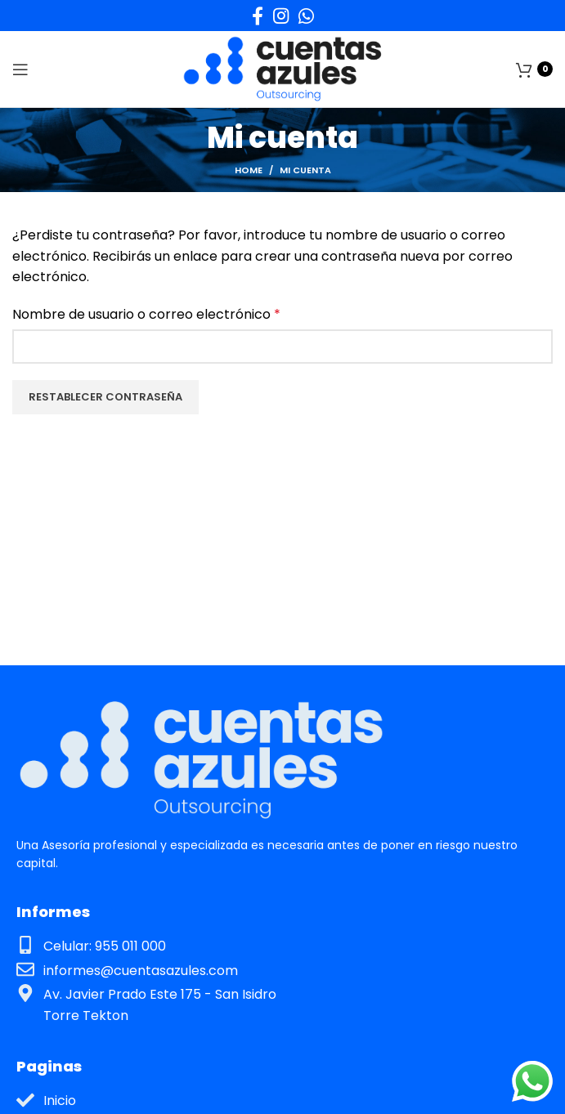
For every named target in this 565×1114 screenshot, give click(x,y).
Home (248, 170)
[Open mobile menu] (20, 69)
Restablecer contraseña (105, 397)
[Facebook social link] (257, 15)
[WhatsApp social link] (306, 15)
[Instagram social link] (281, 15)
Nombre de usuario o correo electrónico (146, 314)
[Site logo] (282, 68)
